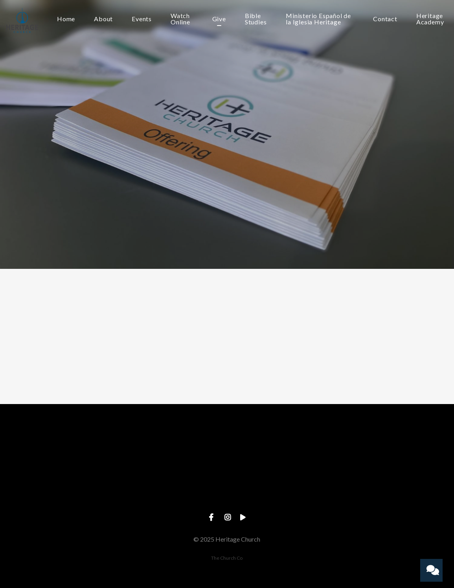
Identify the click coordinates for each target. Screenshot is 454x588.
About (103, 19)
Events (142, 19)
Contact (385, 19)
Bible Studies (256, 19)
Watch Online (180, 19)
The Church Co (227, 558)
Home (66, 19)
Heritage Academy (430, 19)
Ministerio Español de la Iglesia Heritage (318, 19)
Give (219, 19)
